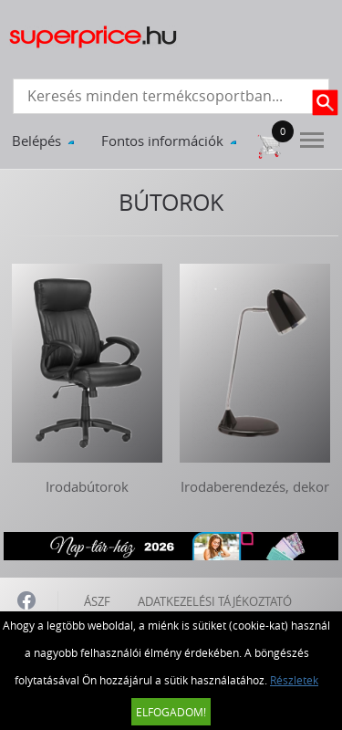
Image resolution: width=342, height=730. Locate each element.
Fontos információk (162, 140)
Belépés (36, 140)
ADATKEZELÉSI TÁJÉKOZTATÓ (215, 601)
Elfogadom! (171, 711)
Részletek (294, 680)
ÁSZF (97, 601)
